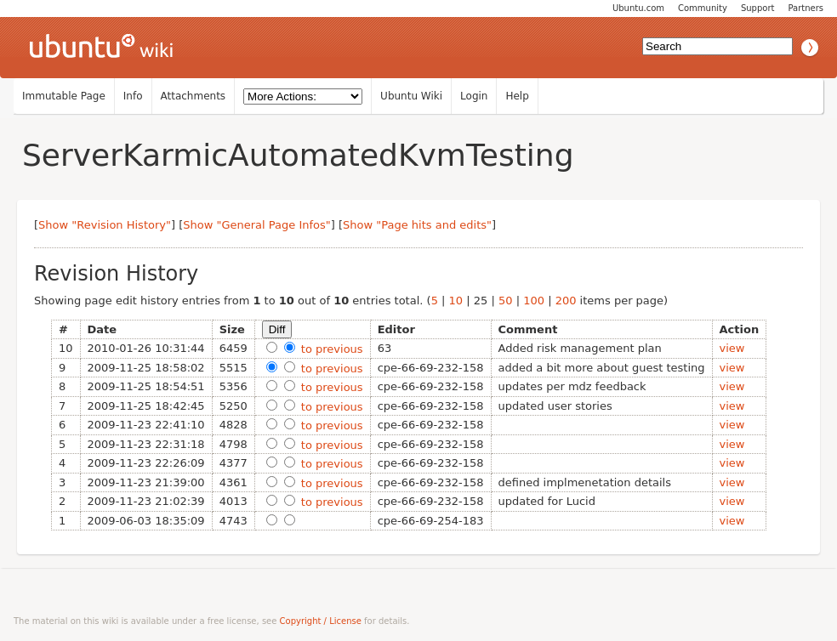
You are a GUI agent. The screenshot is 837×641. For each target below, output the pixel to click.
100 (533, 300)
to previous (330, 349)
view (732, 348)
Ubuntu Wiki (411, 96)
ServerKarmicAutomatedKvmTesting (298, 155)
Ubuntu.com (638, 8)
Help (516, 96)
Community (702, 8)
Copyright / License (321, 621)
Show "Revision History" (104, 224)
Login (473, 96)
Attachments (193, 96)
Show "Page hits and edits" (417, 224)
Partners (805, 8)
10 (456, 300)
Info (133, 96)
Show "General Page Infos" (257, 224)
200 (566, 300)
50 (505, 300)
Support (758, 8)
